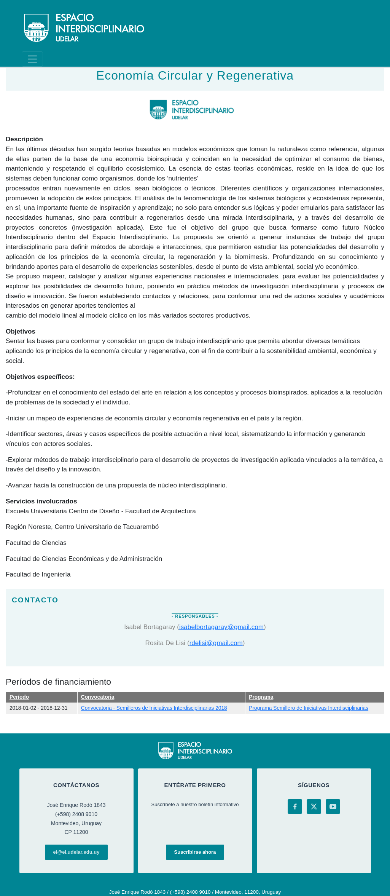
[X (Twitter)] (314, 806)
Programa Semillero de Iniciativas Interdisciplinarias (308, 708)
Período (19, 697)
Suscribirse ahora (195, 852)
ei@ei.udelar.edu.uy (76, 852)
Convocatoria (98, 697)
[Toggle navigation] (32, 59)
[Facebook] (295, 806)
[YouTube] (333, 806)
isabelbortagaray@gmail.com (221, 627)
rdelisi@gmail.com (216, 643)
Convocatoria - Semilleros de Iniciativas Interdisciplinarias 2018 (154, 708)
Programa (261, 697)
